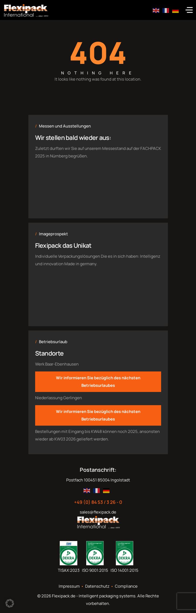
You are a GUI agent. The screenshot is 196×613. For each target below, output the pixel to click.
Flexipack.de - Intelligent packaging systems (93, 596)
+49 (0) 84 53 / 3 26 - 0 (98, 502)
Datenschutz (97, 586)
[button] (9, 603)
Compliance (126, 586)
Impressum (69, 586)
